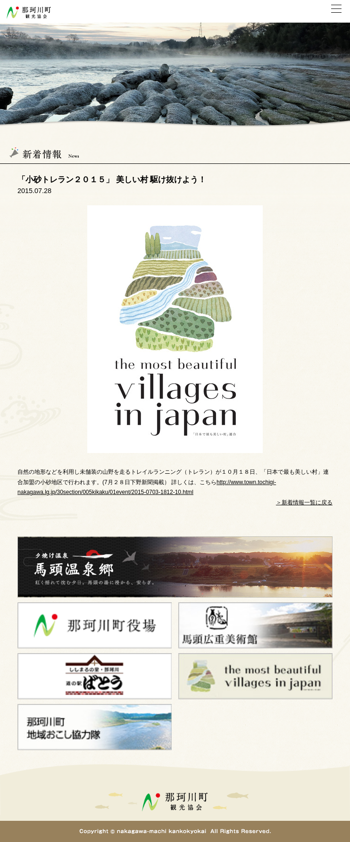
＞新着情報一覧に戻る (304, 502)
